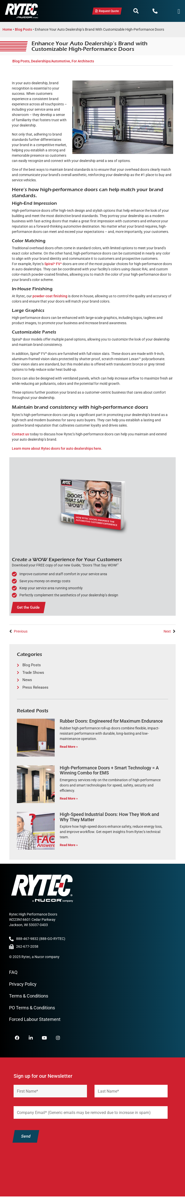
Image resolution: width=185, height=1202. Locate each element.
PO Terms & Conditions (32, 1007)
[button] (136, 11)
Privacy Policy (23, 984)
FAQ (13, 972)
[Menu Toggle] (179, 11)
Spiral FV (53, 264)
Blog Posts (23, 29)
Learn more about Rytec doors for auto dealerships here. (57, 448)
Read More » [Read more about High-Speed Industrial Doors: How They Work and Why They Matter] (69, 845)
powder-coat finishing (50, 296)
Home (7, 29)
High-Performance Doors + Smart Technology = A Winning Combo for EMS (109, 770)
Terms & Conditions (28, 996)
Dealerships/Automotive (50, 61)
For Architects (83, 61)
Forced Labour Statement (34, 1019)
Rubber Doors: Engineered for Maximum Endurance (111, 721)
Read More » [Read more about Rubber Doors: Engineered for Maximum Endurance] (69, 747)
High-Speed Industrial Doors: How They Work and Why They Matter (109, 817)
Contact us (20, 434)
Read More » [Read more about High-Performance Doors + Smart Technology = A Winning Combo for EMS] (69, 798)
